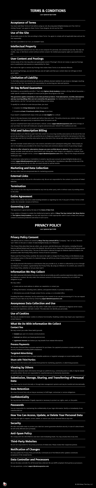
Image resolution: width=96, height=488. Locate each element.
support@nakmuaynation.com (62, 124)
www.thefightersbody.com (62, 26)
